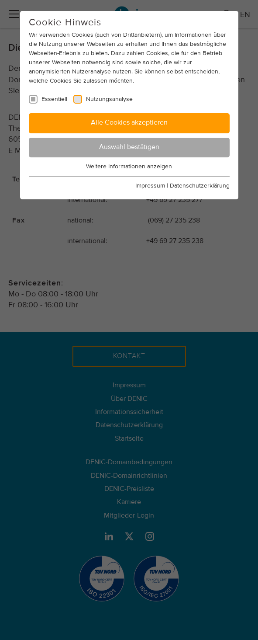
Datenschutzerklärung (200, 186)
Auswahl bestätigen (129, 147)
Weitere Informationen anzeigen (129, 166)
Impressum (150, 186)
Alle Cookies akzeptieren (129, 122)
